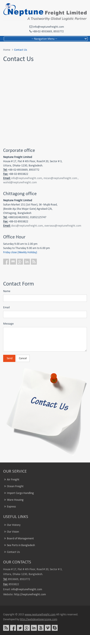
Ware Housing (15, 500)
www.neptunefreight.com (40, 614)
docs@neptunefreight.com (27, 225)
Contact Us (13, 552)
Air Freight (13, 479)
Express (11, 506)
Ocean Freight (15, 486)
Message (8, 323)
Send (9, 358)
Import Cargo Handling (20, 493)
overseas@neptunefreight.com (62, 225)
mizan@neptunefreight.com (60, 178)
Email (6, 307)
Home (6, 50)
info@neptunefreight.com (26, 178)
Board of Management (20, 538)
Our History (13, 525)
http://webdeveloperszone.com (38, 619)
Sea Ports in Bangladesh (21, 545)
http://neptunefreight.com (30, 594)
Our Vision (13, 531)
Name (6, 291)
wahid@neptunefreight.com (20, 182)
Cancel (23, 358)
